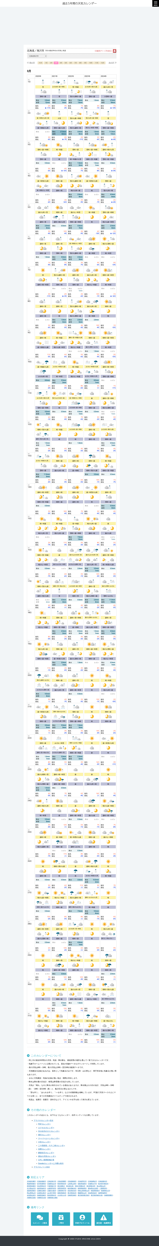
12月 (102, 63)
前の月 (32, 63)
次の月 (111, 63)
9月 (85, 63)
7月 (76, 63)
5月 (66, 63)
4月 (61, 63)
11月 (96, 63)
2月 (51, 63)
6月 (71, 63)
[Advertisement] (79, 25)
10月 (90, 63)
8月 (80, 63)
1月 (46, 63)
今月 (40, 63)
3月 (56, 63)
